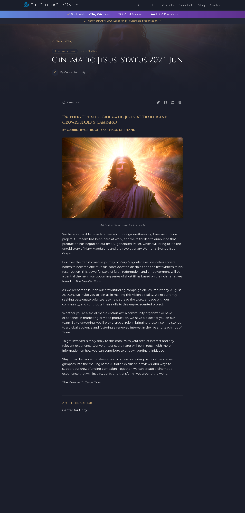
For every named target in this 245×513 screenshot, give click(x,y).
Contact (216, 5)
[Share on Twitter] (158, 102)
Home (128, 5)
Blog (154, 5)
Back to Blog (62, 41)
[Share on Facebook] (165, 102)
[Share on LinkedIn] (173, 102)
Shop (202, 5)
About (142, 5)
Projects (167, 5)
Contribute (186, 5)
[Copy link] (180, 102)
